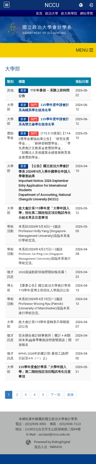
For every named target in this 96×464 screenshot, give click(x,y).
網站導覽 (86, 13)
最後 (70, 395)
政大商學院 (69, 13)
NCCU (52, 5)
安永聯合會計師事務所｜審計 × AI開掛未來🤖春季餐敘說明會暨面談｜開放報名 (45, 340)
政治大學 (51, 13)
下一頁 (55, 395)
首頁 (39, 13)
